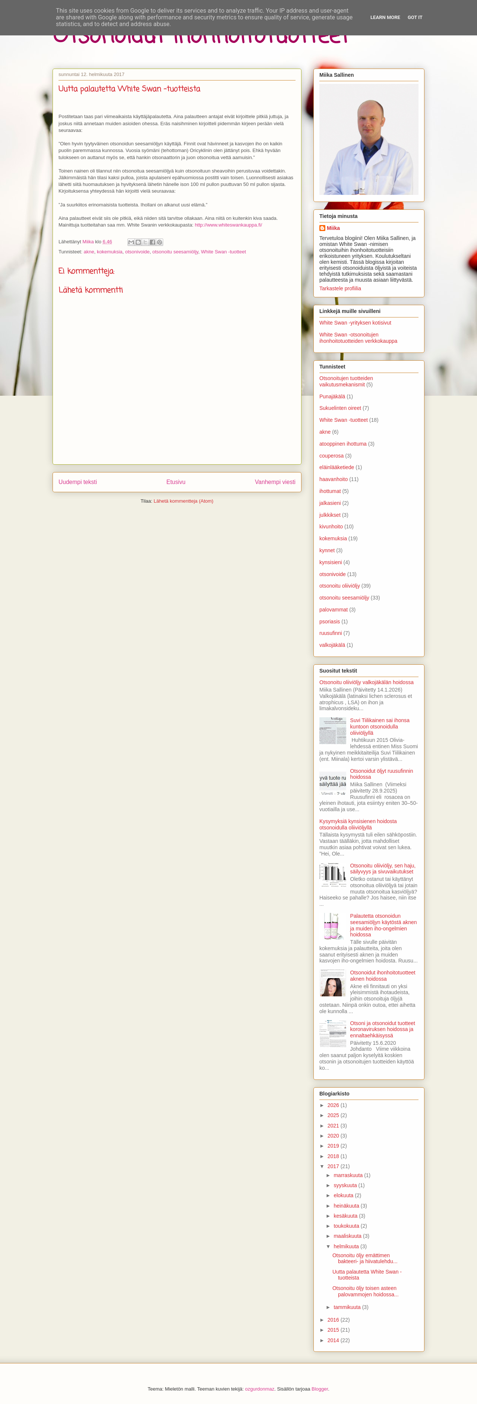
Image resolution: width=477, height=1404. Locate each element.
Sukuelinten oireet (340, 408)
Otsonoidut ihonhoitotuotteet (201, 36)
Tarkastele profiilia (340, 288)
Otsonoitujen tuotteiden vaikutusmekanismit (346, 381)
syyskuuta (346, 1185)
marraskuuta (349, 1175)
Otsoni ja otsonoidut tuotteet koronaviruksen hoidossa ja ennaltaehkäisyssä (382, 1029)
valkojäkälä (332, 645)
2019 (334, 1146)
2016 (334, 1320)
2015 (334, 1330)
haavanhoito (333, 479)
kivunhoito (331, 526)
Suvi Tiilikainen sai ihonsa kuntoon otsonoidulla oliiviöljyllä (380, 726)
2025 (334, 1115)
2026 (334, 1105)
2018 (334, 1156)
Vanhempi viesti (275, 482)
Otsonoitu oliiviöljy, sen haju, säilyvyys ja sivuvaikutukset (383, 869)
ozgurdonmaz (260, 1389)
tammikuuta (348, 1307)
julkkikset (330, 515)
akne (88, 251)
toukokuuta (347, 1226)
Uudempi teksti (78, 482)
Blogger (320, 1389)
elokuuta (344, 1195)
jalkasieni (330, 503)
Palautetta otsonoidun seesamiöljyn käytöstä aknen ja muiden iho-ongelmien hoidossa (383, 925)
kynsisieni (330, 562)
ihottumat (330, 491)
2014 (334, 1340)
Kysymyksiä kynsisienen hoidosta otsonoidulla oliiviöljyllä (358, 824)
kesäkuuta (346, 1216)
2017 (334, 1166)
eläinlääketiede (336, 467)
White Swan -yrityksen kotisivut (355, 323)
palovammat (333, 610)
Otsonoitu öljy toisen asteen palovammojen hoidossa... (365, 1291)
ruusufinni (330, 633)
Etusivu (176, 482)
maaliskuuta (348, 1236)
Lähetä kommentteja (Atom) (183, 501)
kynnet (327, 550)
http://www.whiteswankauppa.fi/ (228, 225)
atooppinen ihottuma (343, 444)
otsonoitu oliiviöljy (339, 586)
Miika (333, 228)
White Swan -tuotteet (223, 251)
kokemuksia (110, 251)
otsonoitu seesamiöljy (175, 251)
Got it (415, 17)
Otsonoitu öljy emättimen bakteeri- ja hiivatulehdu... (365, 1258)
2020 (334, 1136)
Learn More (385, 17)
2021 (334, 1126)
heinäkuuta (347, 1206)
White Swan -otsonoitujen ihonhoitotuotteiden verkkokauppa (358, 338)
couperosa (331, 456)
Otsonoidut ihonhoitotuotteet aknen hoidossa (383, 976)
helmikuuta (347, 1246)
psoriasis (329, 621)
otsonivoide (137, 251)
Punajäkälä (332, 396)
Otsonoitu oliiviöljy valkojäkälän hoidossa (366, 682)
